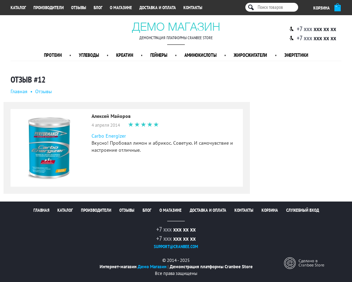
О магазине (121, 8)
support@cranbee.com (176, 247)
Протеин (53, 55)
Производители (48, 8)
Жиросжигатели (250, 55)
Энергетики (296, 55)
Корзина (270, 210)
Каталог (18, 8)
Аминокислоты (200, 55)
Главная (19, 91)
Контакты (192, 8)
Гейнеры (158, 55)
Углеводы (89, 55)
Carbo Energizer (109, 136)
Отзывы (78, 8)
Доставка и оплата (157, 8)
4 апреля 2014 (106, 125)
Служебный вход (302, 210)
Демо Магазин (176, 26)
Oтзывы (43, 91)
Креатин (124, 55)
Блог (98, 8)
